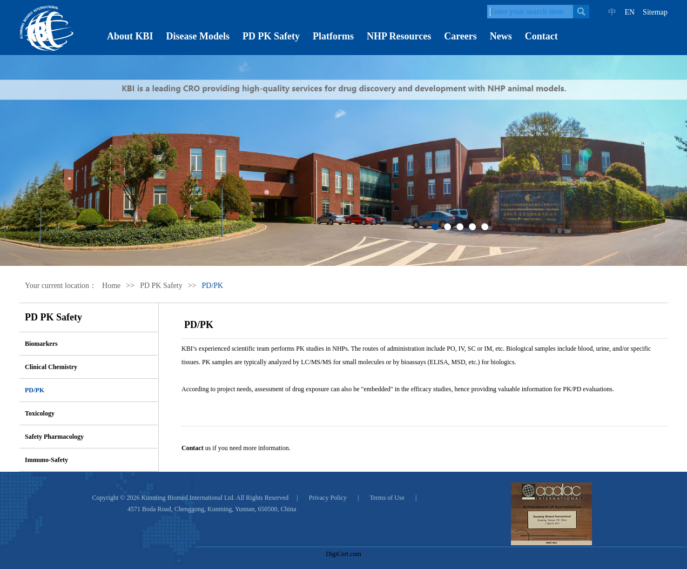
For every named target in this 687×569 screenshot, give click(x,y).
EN (629, 12)
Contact (541, 36)
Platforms (333, 36)
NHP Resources (399, 36)
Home (111, 286)
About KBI (130, 36)
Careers (460, 36)
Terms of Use (387, 497)
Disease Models (198, 36)
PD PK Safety (271, 36)
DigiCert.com (343, 554)
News (501, 36)
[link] (343, 535)
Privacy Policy (328, 497)
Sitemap (655, 12)
